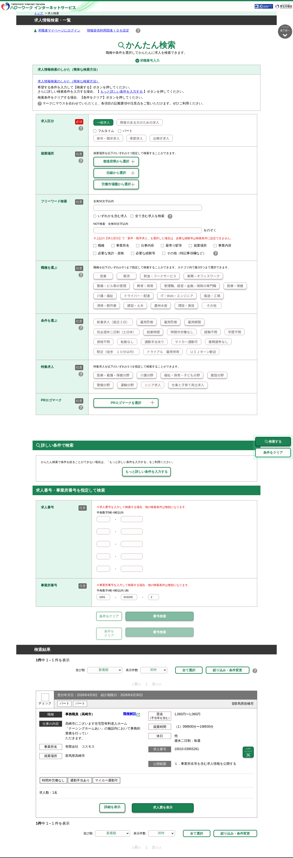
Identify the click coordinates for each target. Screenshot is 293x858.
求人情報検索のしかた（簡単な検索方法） (68, 81)
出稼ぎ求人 (159, 138)
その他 (209, 305)
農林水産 (159, 305)
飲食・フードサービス (158, 276)
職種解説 (129, 695)
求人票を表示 (163, 788)
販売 (123, 276)
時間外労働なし (180, 332)
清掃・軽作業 (105, 305)
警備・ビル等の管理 (110, 285)
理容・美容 (185, 305)
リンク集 (53, 845)
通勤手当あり (152, 341)
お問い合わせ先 (212, 845)
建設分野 (216, 375)
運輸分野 (125, 385)
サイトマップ (75, 845)
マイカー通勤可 (185, 341)
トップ (39, 13)
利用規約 (161, 845)
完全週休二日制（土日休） (115, 332)
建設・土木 (133, 305)
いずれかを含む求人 (110, 216)
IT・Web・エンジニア (175, 295)
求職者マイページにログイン (59, 30)
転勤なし (125, 341)
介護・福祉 (103, 295)
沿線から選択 (116, 173)
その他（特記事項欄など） (185, 253)
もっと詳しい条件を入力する (121, 91)
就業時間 (151, 332)
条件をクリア (109, 616)
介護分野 (145, 375)
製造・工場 (210, 295)
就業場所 (199, 245)
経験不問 (209, 332)
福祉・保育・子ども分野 (180, 375)
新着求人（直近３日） (111, 322)
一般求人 (102, 122)
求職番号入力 (146, 61)
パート (125, 131)
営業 (100, 276)
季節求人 (135, 138)
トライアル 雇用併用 (161, 351)
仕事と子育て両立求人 (186, 385)
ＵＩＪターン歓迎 (201, 351)
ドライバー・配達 (135, 295)
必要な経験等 (145, 253)
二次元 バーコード (248, 733)
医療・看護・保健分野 (111, 375)
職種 (100, 245)
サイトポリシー (101, 845)
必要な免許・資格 (110, 253)
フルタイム (103, 131)
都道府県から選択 (116, 161)
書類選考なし (216, 341)
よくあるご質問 (185, 845)
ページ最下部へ (285, 31)
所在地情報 (237, 845)
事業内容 (224, 245)
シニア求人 (151, 385)
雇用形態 (145, 322)
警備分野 (102, 385)
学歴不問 (233, 332)
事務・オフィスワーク (202, 276)
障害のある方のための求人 (138, 122)
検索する (273, 423)
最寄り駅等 (173, 245)
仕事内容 (146, 245)
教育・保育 (143, 285)
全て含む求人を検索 (147, 216)
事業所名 (122, 245)
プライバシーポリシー (134, 845)
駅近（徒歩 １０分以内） (115, 351)
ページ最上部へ (285, 843)
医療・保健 (233, 285)
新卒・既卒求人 (107, 138)
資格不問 (102, 341)
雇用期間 (193, 322)
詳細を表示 (112, 788)
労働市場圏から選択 (116, 184)
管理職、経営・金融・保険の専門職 (188, 285)
